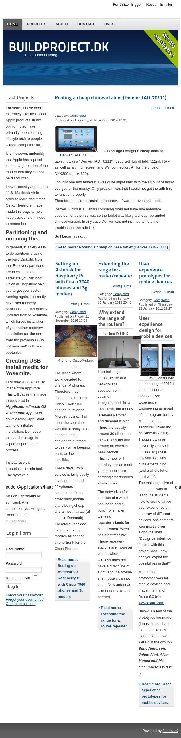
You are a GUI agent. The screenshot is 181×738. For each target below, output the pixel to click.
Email (169, 108)
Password (14, 564)
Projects (36, 24)
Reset (150, 4)
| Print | (157, 108)
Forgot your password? (24, 596)
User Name (15, 549)
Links (109, 24)
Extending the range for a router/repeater (115, 270)
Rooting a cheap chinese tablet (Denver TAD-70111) (110, 98)
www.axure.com (151, 603)
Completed (78, 115)
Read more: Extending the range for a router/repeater (114, 617)
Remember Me (18, 578)
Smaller (166, 4)
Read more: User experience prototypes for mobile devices (156, 693)
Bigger (136, 4)
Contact (86, 24)
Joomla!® (170, 731)
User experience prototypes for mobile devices (155, 273)
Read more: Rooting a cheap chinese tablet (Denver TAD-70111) (113, 247)
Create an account (21, 604)
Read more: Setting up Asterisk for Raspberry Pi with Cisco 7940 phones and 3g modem (71, 578)
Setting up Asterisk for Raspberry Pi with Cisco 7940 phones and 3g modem (72, 279)
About (61, 24)
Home (12, 24)
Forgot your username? (25, 600)
